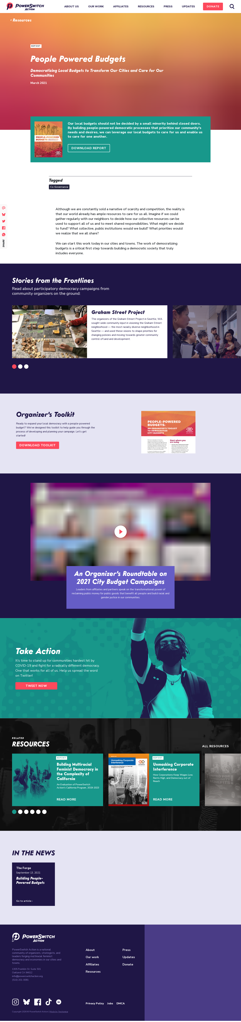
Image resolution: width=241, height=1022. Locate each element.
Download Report (88, 148)
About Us (71, 6)
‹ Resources (20, 21)
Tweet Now (36, 686)
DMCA (120, 1003)
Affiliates (121, 6)
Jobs (110, 1003)
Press (168, 6)
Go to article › (24, 901)
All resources (215, 746)
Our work (96, 6)
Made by (59, 1011)
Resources (146, 6)
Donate (213, 6)
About (90, 950)
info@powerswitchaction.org (27, 976)
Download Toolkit (37, 445)
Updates (188, 6)
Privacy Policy (95, 1003)
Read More (66, 799)
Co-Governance (59, 187)
